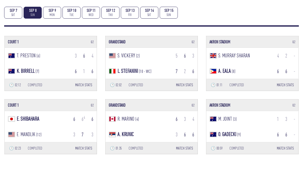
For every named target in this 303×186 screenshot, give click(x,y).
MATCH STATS (83, 85)
